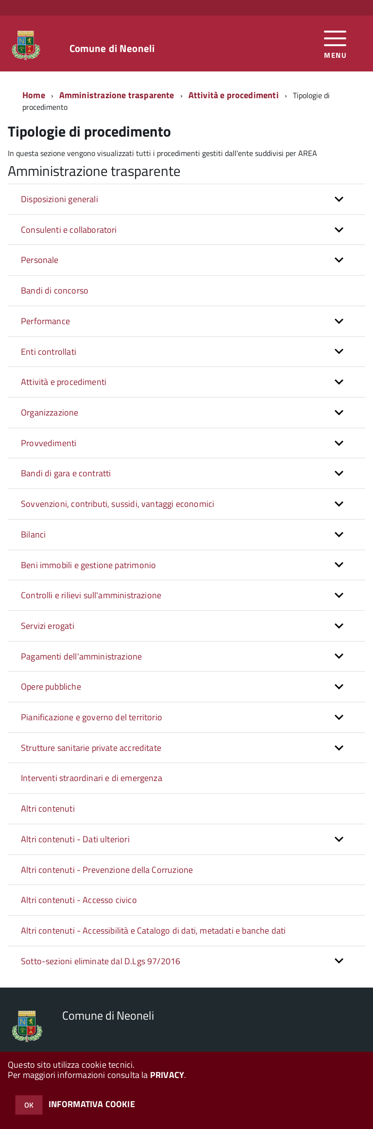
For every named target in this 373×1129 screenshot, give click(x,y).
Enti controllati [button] (48, 351)
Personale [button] (40, 259)
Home (33, 95)
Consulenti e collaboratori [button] (69, 229)
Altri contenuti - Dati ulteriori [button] (75, 839)
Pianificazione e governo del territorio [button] (91, 717)
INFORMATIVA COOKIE (92, 1104)
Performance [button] (45, 321)
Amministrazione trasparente (116, 95)
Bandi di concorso (54, 290)
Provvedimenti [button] (48, 443)
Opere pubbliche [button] (51, 686)
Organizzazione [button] (50, 412)
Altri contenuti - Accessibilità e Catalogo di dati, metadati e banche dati (153, 930)
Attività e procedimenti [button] (63, 381)
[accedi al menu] (335, 43)
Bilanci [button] (33, 534)
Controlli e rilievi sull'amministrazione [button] (91, 595)
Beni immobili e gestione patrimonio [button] (88, 565)
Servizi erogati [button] (47, 625)
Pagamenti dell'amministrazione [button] (81, 656)
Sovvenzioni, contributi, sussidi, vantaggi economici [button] (117, 503)
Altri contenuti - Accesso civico (79, 899)
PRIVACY (167, 1074)
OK (29, 1105)
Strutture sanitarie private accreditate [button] (91, 747)
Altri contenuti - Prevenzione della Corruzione (107, 869)
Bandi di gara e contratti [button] (66, 473)
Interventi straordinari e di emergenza (91, 777)
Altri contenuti (48, 808)
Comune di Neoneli (112, 48)
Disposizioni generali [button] (59, 199)
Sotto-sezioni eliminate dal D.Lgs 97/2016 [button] (100, 961)
